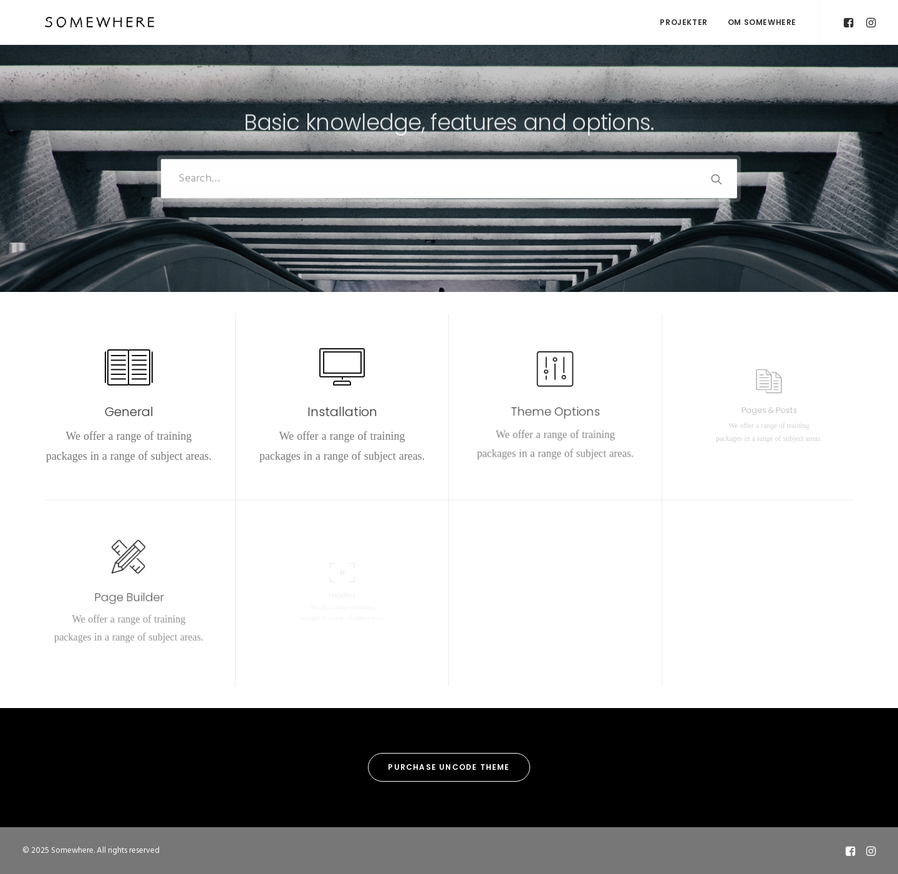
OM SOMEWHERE (762, 22)
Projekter (683, 22)
